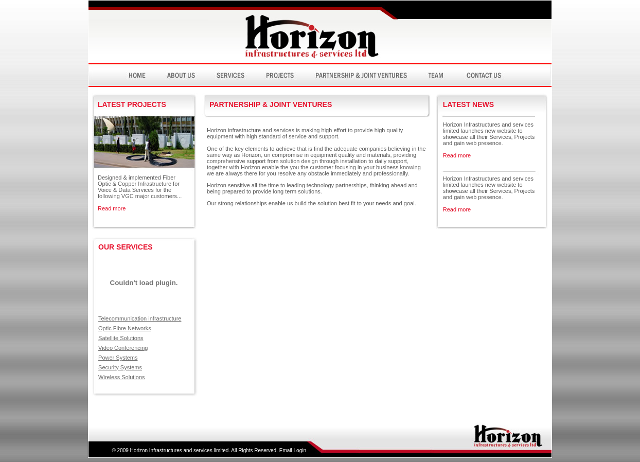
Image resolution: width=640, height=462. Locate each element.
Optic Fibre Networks (124, 328)
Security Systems (120, 367)
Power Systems (117, 357)
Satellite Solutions (120, 338)
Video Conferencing (123, 348)
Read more (112, 208)
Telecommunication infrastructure (139, 318)
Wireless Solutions (121, 377)
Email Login (292, 450)
